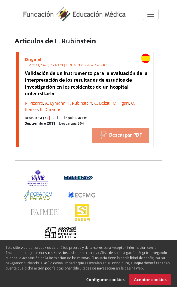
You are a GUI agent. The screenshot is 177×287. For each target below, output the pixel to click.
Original (33, 59)
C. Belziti (102, 103)
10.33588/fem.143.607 (90, 65)
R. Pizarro (34, 103)
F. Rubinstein (80, 103)
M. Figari (121, 103)
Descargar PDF (120, 135)
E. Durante (50, 109)
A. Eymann (55, 103)
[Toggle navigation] (151, 14)
